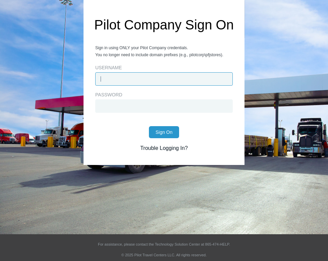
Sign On (164, 132)
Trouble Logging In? (164, 148)
